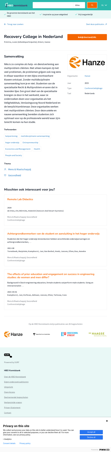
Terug (15, 24)
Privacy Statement (12, 407)
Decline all (91, 437)
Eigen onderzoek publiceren (16, 382)
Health (37, 149)
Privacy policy (25, 443)
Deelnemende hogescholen (16, 397)
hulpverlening (11, 136)
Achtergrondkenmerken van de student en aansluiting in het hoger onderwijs (53, 233)
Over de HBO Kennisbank (15, 376)
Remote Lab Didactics (20, 199)
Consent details (9, 443)
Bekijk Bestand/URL (87, 37)
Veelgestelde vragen (13, 402)
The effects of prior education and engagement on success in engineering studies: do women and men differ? (50, 275)
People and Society (13, 155)
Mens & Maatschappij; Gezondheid (22, 217)
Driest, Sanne (44, 42)
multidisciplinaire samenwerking (35, 136)
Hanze (87, 76)
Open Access (9, 392)
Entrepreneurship (30, 142)
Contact (7, 412)
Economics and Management (18, 149)
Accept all (91, 432)
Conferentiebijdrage (93, 88)
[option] (55, 334)
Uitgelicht (8, 387)
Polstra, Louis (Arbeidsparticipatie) (20, 42)
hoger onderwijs (12, 142)
